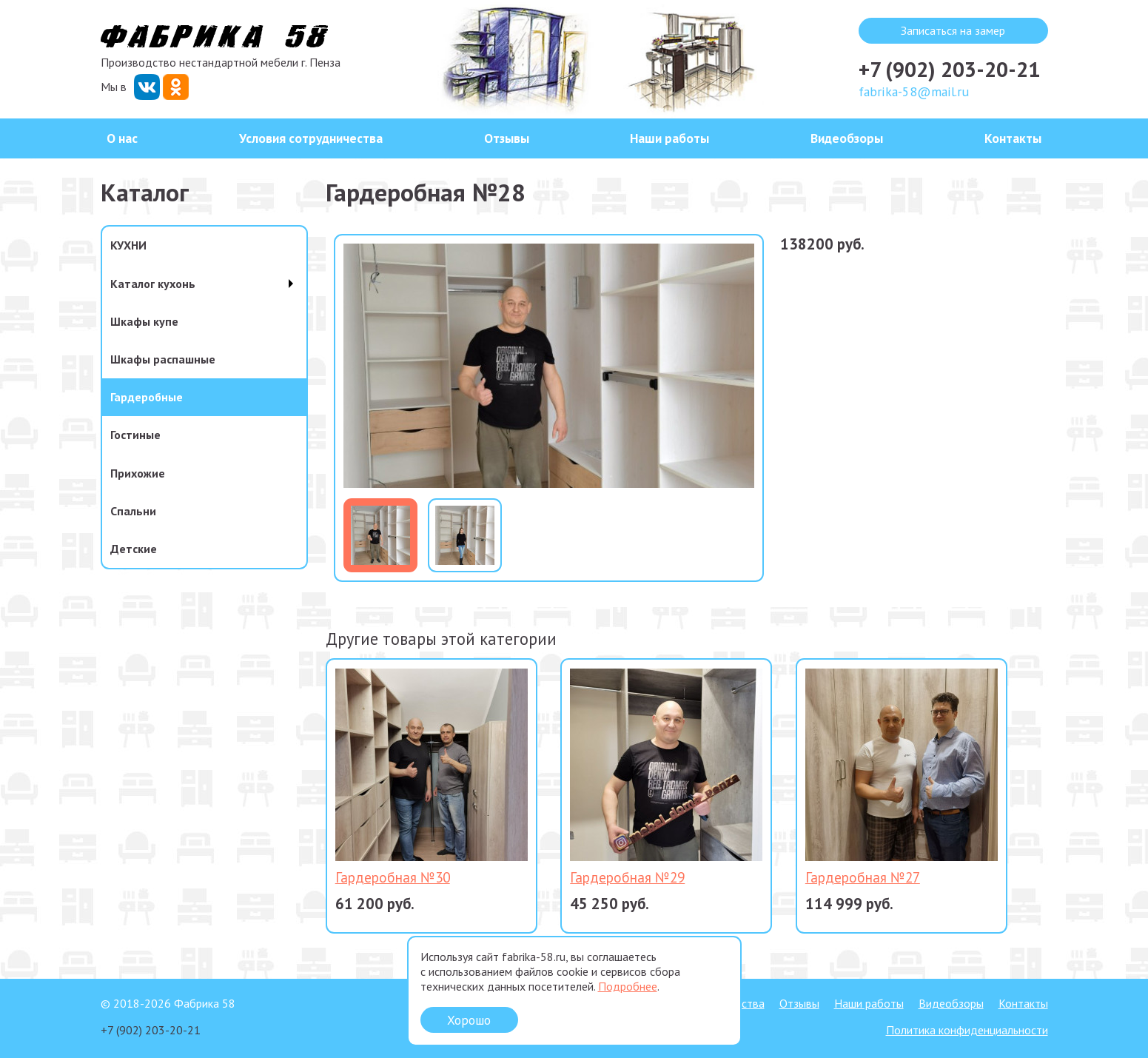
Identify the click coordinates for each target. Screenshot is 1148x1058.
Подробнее (627, 986)
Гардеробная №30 (392, 877)
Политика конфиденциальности (967, 1029)
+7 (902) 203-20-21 (949, 69)
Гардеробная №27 (862, 877)
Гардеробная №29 (627, 877)
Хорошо (469, 1019)
